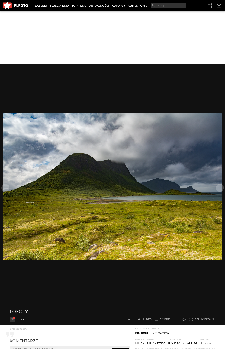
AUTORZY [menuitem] (118, 5)
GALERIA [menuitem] (41, 5)
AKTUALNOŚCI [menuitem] (99, 5)
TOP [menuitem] (75, 5)
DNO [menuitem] (83, 5)
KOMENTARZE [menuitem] (137, 5)
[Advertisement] (112, 38)
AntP (21, 319)
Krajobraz (141, 332)
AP (12, 319)
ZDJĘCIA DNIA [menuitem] (59, 5)
